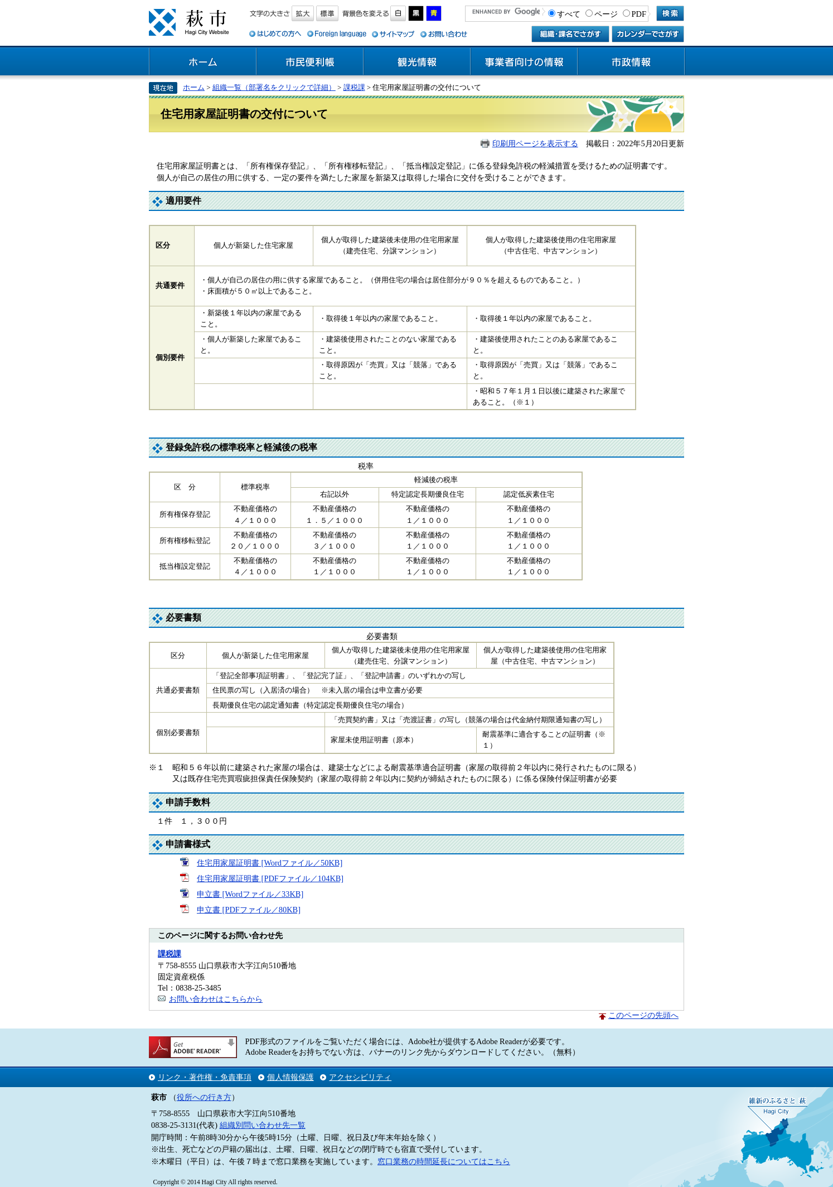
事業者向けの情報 (524, 62)
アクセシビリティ (360, 1077)
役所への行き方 (204, 1097)
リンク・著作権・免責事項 (204, 1077)
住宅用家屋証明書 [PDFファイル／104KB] (270, 878)
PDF (639, 13)
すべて (568, 13)
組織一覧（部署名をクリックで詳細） (274, 87)
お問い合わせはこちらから (216, 998)
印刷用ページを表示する (535, 143)
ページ (606, 13)
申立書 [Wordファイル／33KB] (250, 894)
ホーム (202, 62)
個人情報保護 (290, 1077)
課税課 (354, 87)
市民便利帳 (310, 62)
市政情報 (631, 62)
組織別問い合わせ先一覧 (263, 1125)
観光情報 (417, 62)
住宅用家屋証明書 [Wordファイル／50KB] (269, 862)
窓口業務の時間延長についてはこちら (443, 1161)
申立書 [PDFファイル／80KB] (249, 909)
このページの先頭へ (643, 1015)
